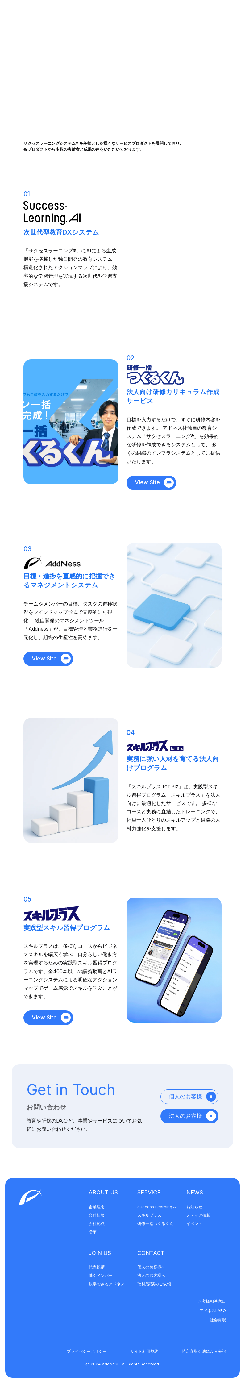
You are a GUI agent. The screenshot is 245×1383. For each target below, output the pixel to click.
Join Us (100, 1253)
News (194, 1192)
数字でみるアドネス (107, 1283)
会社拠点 (97, 1223)
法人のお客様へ (151, 1275)
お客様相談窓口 (212, 1301)
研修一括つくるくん (155, 1223)
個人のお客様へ (151, 1266)
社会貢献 (218, 1319)
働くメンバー (101, 1275)
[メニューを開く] (224, 16)
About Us (103, 1192)
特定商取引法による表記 (204, 1351)
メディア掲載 (198, 1215)
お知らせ (194, 1206)
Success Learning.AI (157, 1206)
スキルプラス (149, 1215)
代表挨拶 (97, 1266)
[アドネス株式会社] (49, 16)
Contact (150, 1253)
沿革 (93, 1231)
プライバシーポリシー (87, 1351)
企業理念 (97, 1206)
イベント (194, 1223)
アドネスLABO (212, 1310)
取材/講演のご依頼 (154, 1283)
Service (148, 1192)
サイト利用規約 (144, 1351)
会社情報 (97, 1215)
